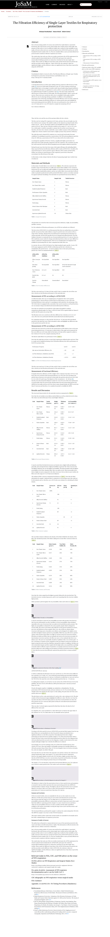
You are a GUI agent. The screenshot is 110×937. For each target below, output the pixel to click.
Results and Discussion (88, 65)
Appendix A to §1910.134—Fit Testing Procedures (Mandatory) (91, 86)
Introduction (86, 51)
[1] (35, 86)
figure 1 (73, 601)
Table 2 (56, 250)
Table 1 (59, 166)
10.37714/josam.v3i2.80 (45, 16)
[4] (60, 668)
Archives (62, 4)
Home (47, 4)
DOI (37, 894)
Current (54, 4)
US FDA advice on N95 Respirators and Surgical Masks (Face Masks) (91, 72)
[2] (58, 91)
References (85, 89)
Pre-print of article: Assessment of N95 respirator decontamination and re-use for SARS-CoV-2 (91, 76)
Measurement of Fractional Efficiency (91, 63)
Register (100, 1)
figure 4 (69, 764)
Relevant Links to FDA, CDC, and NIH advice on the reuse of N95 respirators (91, 68)
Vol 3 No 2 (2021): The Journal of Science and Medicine (28, 11)
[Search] (86, 4)
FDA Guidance (87, 83)
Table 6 (33, 540)
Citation (85, 49)
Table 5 (63, 476)
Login (106, 1)
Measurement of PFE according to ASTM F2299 (91, 56)
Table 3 (59, 336)
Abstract (85, 47)
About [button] (69, 4)
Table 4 (71, 393)
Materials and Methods (88, 53)
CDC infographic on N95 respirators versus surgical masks (92, 80)
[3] (72, 379)
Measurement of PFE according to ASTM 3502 (91, 60)
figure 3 (44, 693)
